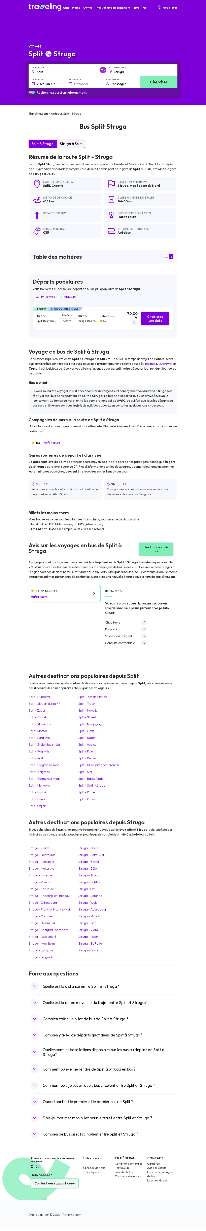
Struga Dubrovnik (42, 855)
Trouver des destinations (113, 7)
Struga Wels (87, 902)
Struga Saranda (90, 896)
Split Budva (87, 758)
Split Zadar (37, 710)
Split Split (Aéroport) (93, 785)
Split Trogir (86, 704)
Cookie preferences (128, 1176)
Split (46, 186)
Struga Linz (87, 923)
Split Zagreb (38, 717)
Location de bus (157, 1180)
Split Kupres (87, 799)
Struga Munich (89, 916)
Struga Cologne (41, 916)
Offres (87, 7)
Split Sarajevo (39, 738)
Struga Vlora (88, 930)
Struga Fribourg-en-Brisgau (49, 896)
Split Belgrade (39, 772)
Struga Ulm (87, 889)
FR (146, 7)
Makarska (150, 364)
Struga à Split (71, 143)
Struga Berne (88, 862)
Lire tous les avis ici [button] (156, 549)
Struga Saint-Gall (91, 855)
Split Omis (86, 731)
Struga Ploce (88, 848)
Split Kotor (86, 738)
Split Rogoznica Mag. (44, 779)
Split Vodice (87, 744)
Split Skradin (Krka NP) (45, 704)
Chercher (159, 81)
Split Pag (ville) (39, 751)
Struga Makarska (41, 868)
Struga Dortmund (42, 923)
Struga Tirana (88, 875)
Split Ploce (86, 792)
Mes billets (167, 7)
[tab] (103, 318)
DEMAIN (70, 297)
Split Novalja (88, 710)
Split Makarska (40, 724)
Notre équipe (91, 1172)
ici (67, 494)
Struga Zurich (39, 848)
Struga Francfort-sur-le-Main (50, 909)
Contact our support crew (54, 1183)
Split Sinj (85, 772)
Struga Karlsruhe (41, 889)
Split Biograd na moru (45, 765)
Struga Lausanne (41, 862)
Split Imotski (38, 792)
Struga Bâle (87, 868)
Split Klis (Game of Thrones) (98, 765)
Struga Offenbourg (43, 902)
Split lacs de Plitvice (92, 697)
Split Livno (37, 799)
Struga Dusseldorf (42, 937)
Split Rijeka (37, 758)
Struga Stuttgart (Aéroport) (49, 930)
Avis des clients (156, 1168)
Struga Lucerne (40, 875)
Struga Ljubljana (41, 950)
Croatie (58, 186)
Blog (136, 7)
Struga (122, 186)
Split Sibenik (87, 717)
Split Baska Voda (91, 779)
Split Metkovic (39, 785)
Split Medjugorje (90, 724)
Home (76, 7)
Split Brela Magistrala (44, 744)
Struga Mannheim (42, 943)
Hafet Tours (51, 443)
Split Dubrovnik (40, 697)
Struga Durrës (89, 950)
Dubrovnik (166, 364)
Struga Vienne (39, 882)
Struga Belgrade (41, 957)
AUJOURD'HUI (46, 297)
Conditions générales (128, 1163)
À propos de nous (94, 1168)
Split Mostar (38, 731)
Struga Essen (88, 937)
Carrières (153, 1163)
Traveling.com (71, 1215)
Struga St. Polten (91, 943)
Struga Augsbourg (92, 909)
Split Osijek (37, 806)
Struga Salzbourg (91, 882)
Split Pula (85, 751)
